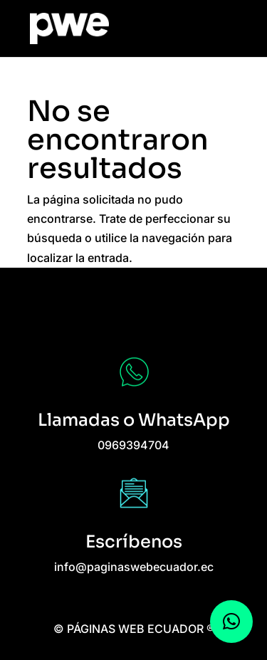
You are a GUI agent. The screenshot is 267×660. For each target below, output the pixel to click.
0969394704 (133, 445)
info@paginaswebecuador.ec (134, 567)
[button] (231, 621)
